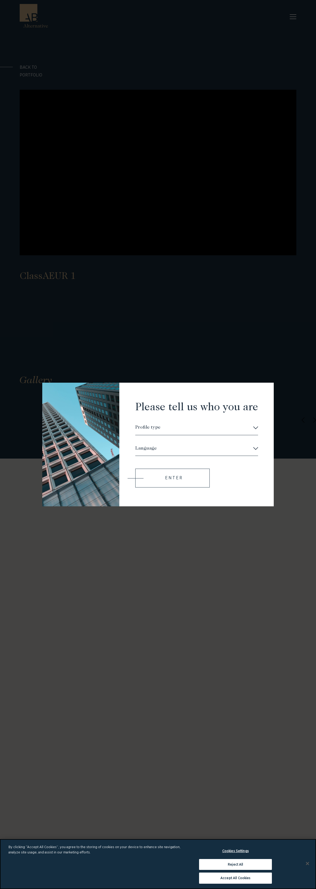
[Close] (307, 864)
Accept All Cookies (235, 878)
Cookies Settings (235, 851)
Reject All (235, 865)
